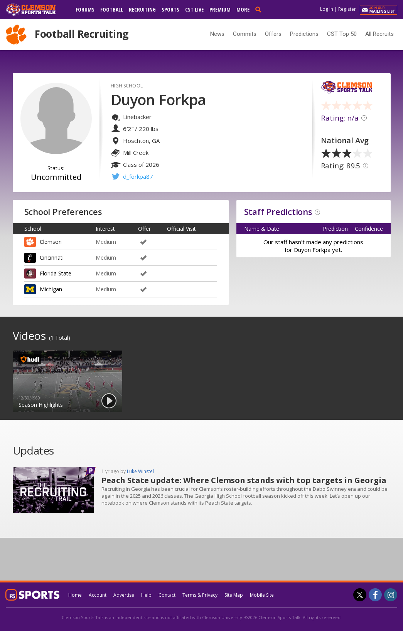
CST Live (194, 9)
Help (146, 595)
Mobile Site (262, 595)
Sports (170, 9)
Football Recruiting (81, 34)
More (243, 9)
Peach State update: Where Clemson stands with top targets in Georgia (243, 480)
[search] (260, 9)
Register (347, 9)
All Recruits (379, 33)
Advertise (123, 595)
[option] (67, 381)
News (217, 33)
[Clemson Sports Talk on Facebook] (375, 594)
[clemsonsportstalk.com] (36, 9)
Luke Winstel (140, 471)
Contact (167, 595)
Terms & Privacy (200, 595)
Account (97, 595)
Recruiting (142, 9)
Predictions (304, 33)
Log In (326, 9)
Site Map (233, 595)
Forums (85, 9)
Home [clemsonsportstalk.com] (75, 595)
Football (111, 9)
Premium (220, 9)
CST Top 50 (342, 33)
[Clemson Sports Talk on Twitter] (359, 594)
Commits (244, 33)
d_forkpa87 (138, 176)
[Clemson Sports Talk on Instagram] (390, 594)
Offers (273, 33)
